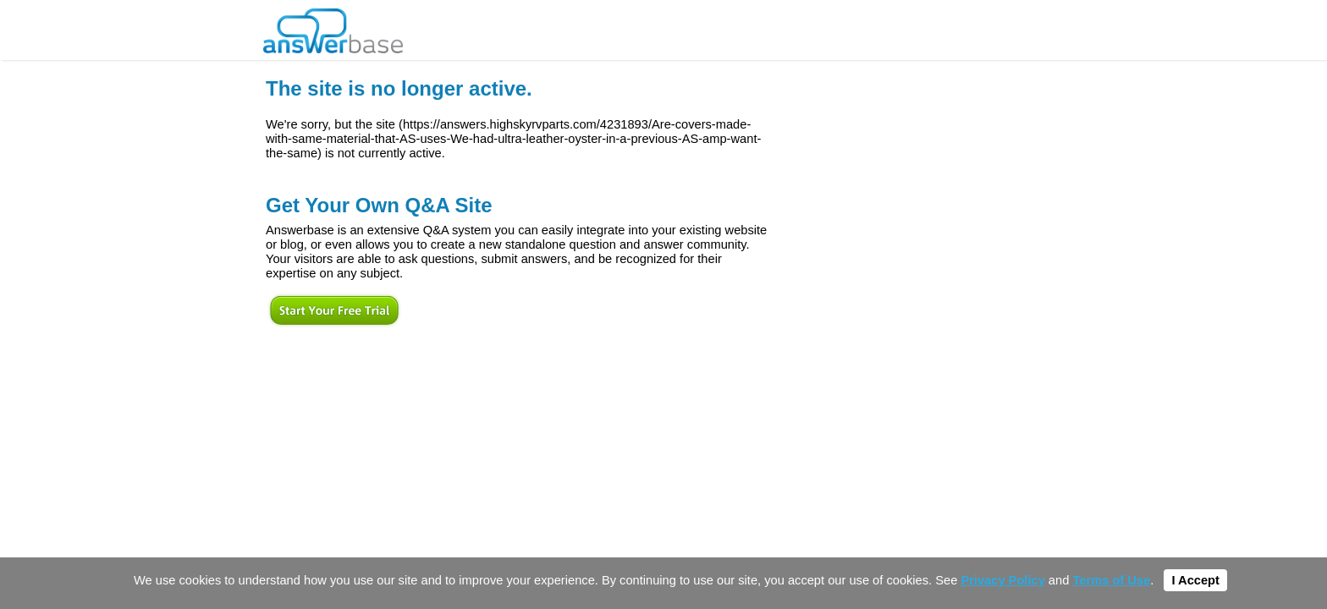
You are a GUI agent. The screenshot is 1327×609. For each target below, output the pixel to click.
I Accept (1195, 580)
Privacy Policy (1002, 580)
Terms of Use (1111, 580)
